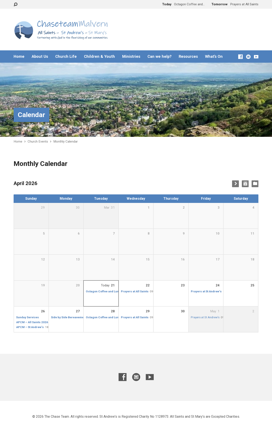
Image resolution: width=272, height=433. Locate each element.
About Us (40, 56)
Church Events (38, 141)
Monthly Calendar (65, 141)
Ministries (131, 56)
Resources (188, 56)
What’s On (214, 56)
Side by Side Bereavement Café (72, 317)
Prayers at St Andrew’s (206, 291)
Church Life (66, 56)
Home (19, 56)
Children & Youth (99, 56)
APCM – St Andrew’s (30, 327)
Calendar (31, 115)
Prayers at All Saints (135, 291)
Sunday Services (27, 317)
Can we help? (159, 56)
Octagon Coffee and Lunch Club (107, 291)
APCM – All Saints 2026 (32, 322)
